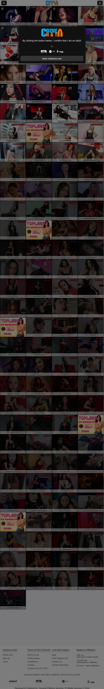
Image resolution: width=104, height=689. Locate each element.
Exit (52, 46)
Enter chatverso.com (52, 59)
